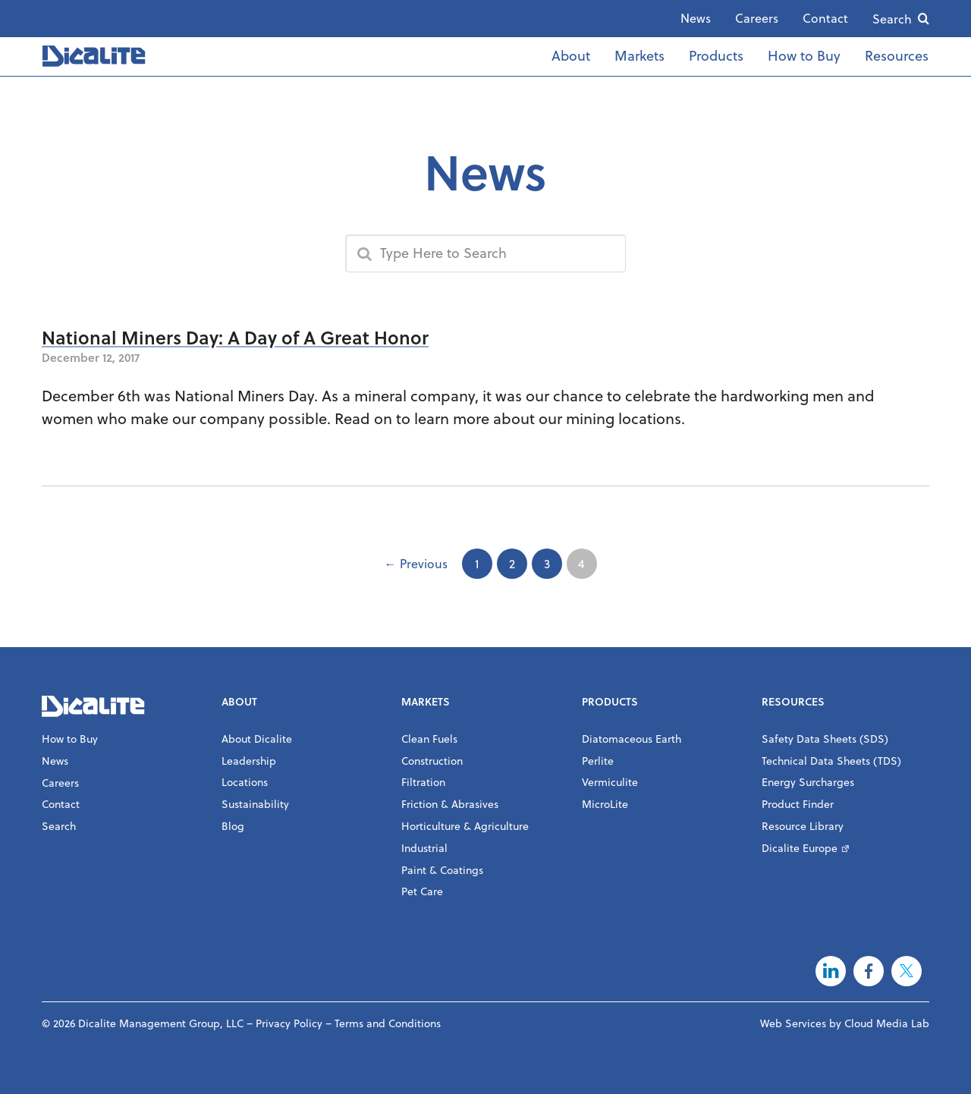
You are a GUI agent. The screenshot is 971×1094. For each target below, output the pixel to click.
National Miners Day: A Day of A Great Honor (235, 337)
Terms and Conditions (388, 1023)
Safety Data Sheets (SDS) (825, 739)
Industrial (424, 848)
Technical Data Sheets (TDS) (831, 761)
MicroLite (605, 804)
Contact (825, 18)
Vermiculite (610, 782)
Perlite (598, 761)
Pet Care (422, 891)
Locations (245, 782)
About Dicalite (257, 739)
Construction (432, 761)
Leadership (249, 761)
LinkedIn (830, 971)
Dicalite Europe (799, 848)
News (695, 18)
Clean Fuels (429, 739)
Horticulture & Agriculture (465, 826)
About (570, 55)
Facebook (868, 971)
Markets (639, 55)
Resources (897, 55)
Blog (233, 826)
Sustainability (255, 804)
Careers (756, 18)
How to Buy (804, 55)
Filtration (423, 782)
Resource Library (803, 826)
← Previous (416, 563)
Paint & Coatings (442, 870)
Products (716, 55)
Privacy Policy (289, 1023)
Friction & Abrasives (449, 804)
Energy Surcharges (808, 782)
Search (892, 19)
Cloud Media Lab (886, 1023)
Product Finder (798, 804)
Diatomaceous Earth (631, 739)
